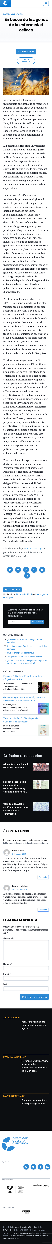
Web (5, 984)
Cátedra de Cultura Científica (24, 1227)
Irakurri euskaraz (26, 51)
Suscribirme (37, 622)
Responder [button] (43, 877)
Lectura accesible (26, 61)
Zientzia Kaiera (11, 1017)
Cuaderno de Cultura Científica (23, 1233)
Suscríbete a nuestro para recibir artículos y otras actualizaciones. (25, 613)
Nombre (7, 964)
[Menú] (46, 3)
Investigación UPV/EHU (13, 14)
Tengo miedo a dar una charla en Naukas (24, 657)
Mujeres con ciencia (14, 1056)
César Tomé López (34, 548)
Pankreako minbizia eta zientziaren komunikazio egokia (33, 1025)
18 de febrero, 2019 (19, 890)
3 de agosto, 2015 (19, 854)
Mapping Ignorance (14, 1096)
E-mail (6, 974)
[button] (10, 570)
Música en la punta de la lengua (20, 653)
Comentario (9, 938)
